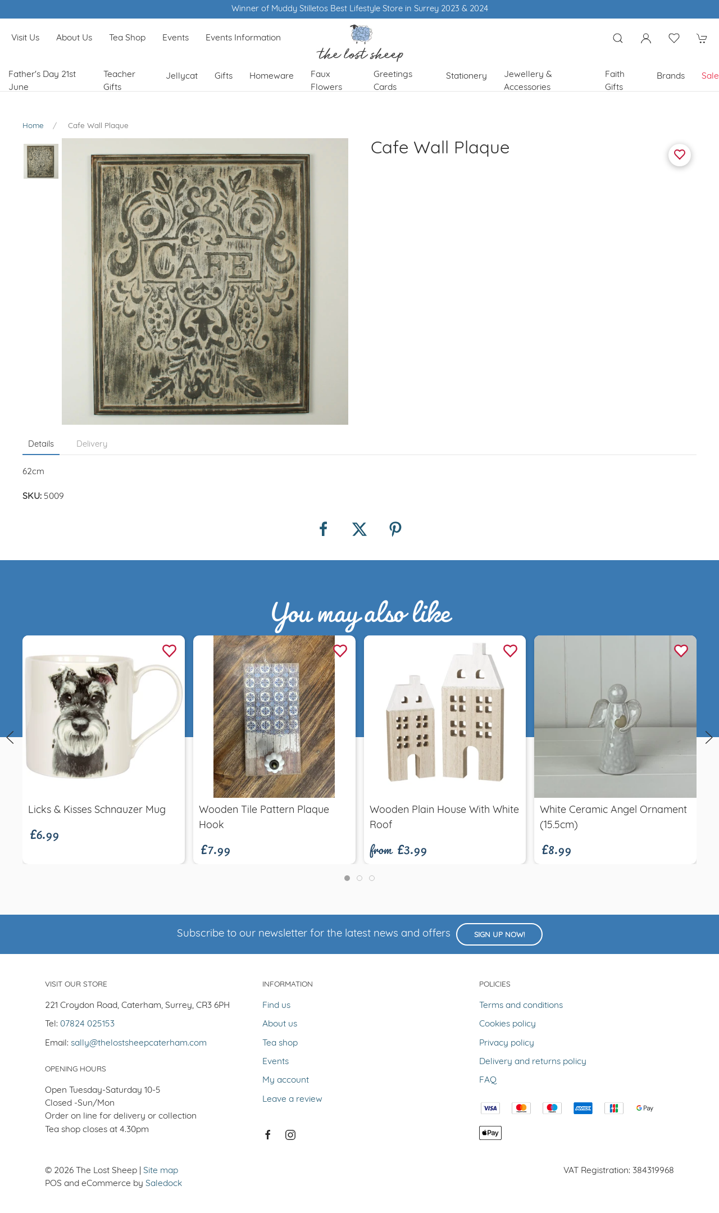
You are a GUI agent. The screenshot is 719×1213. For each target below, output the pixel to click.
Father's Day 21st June (42, 81)
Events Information (243, 38)
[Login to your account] (646, 38)
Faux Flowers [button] (326, 81)
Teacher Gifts (119, 81)
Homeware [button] (271, 76)
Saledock (163, 1183)
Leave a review (292, 1099)
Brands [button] (671, 76)
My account (285, 1080)
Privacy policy (506, 1043)
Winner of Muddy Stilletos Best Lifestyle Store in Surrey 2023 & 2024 (359, 9)
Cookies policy (507, 1024)
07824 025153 (87, 1024)
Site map (160, 1170)
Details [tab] (41, 444)
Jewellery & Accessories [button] (528, 81)
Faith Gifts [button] (615, 81)
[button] (618, 38)
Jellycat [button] (182, 76)
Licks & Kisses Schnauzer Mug (97, 810)
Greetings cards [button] (393, 81)
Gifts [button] (224, 76)
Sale (710, 76)
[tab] (347, 878)
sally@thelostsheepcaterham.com (139, 1043)
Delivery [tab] (91, 444)
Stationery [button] (466, 76)
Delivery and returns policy (532, 1061)
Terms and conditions (521, 1005)
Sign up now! (499, 935)
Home (33, 126)
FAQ (488, 1080)
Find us (276, 1005)
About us (74, 38)
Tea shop (127, 38)
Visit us (25, 38)
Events (175, 38)
